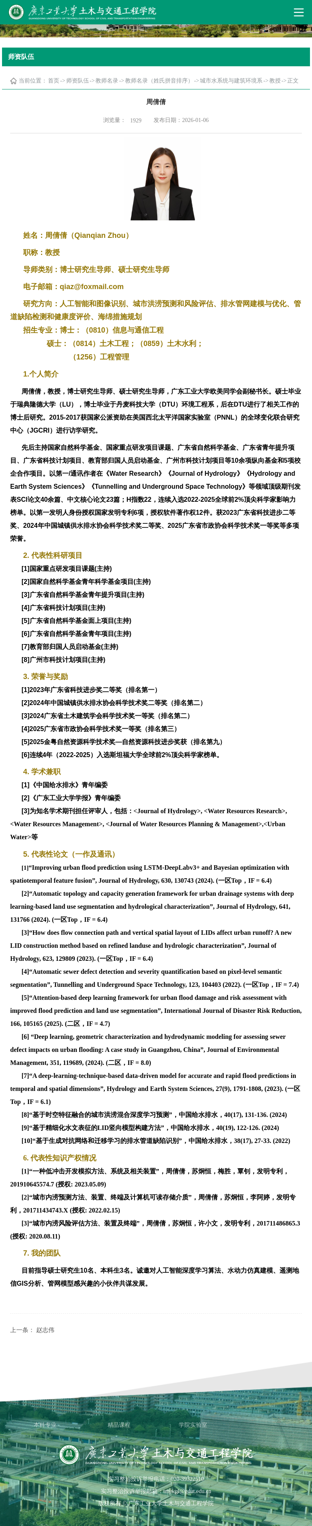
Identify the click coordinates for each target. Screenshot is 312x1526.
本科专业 (45, 1425)
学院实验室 (193, 1425)
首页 (53, 81)
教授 (275, 81)
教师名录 (106, 81)
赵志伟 (45, 1330)
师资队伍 (77, 81)
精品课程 (119, 1425)
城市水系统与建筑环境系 (231, 81)
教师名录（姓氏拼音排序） (159, 81)
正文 (293, 81)
